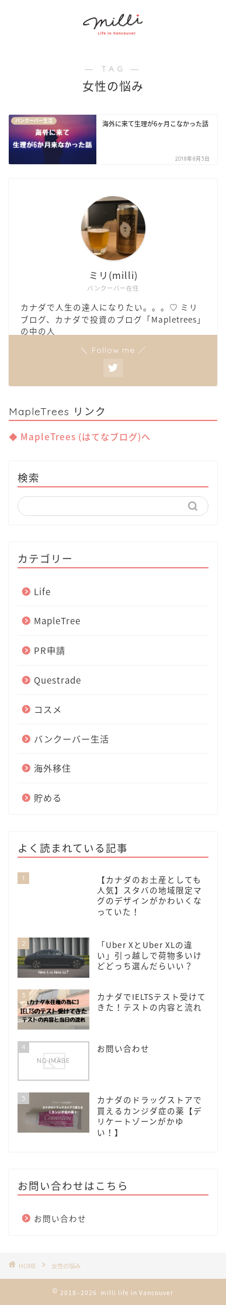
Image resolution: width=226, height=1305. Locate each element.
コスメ (48, 709)
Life (42, 591)
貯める (48, 797)
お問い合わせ (60, 1218)
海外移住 (52, 767)
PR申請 (49, 650)
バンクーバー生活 (71, 738)
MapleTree (57, 620)
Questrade (57, 680)
